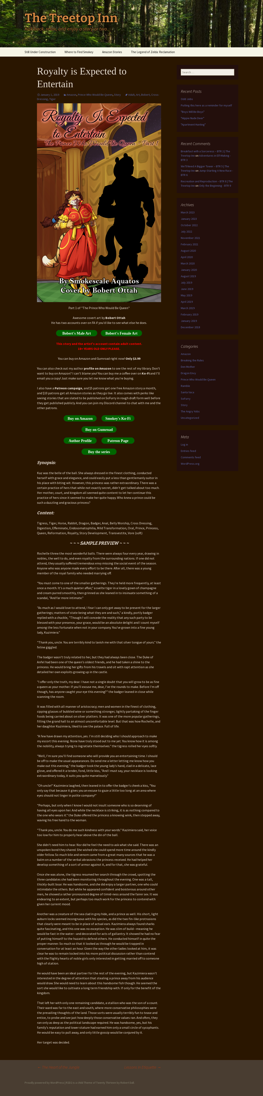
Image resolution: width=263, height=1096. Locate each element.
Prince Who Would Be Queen (95, 95)
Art (138, 95)
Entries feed (188, 451)
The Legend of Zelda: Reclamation (153, 52)
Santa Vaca (187, 392)
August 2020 (188, 250)
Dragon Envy (188, 373)
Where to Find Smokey (79, 52)
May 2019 (186, 295)
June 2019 (187, 289)
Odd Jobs (187, 99)
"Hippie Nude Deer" (192, 118)
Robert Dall (127, 1082)
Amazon (71, 95)
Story (117, 95)
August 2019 (188, 276)
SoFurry (185, 398)
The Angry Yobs (190, 411)
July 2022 (186, 231)
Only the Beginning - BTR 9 (215, 185)
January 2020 (189, 270)
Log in (184, 444)
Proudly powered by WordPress (44, 1082)
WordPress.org (190, 463)
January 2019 (189, 321)
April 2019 (187, 302)
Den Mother (188, 367)
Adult (131, 95)
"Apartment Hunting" (193, 124)
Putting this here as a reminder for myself (206, 105)
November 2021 (190, 238)
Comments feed (191, 457)
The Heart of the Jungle (58, 1067)
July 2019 (186, 282)
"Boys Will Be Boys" (192, 112)
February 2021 (189, 244)
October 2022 (189, 225)
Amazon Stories (112, 52)
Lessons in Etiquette (142, 1067)
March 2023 (188, 212)
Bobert (145, 95)
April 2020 (187, 257)
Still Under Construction (40, 52)
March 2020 (188, 263)
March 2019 (188, 308)
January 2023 (189, 219)
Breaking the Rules (192, 360)
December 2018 (190, 327)
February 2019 (189, 314)
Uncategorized (190, 418)
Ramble (185, 386)
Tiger (52, 99)
